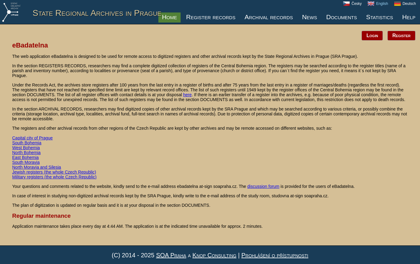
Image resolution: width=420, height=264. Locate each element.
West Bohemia (26, 147)
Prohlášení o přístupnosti (274, 255)
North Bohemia (26, 152)
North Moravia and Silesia (36, 167)
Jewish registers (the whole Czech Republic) (54, 172)
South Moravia (26, 162)
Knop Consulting (214, 255)
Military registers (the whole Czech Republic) (54, 176)
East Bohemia (25, 157)
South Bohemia (26, 142)
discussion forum (263, 186)
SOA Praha (171, 255)
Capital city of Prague (32, 138)
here (187, 94)
